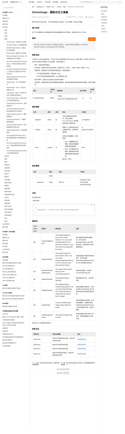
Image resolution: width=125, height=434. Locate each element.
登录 (119, 3)
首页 (33, 13)
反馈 (66, 379)
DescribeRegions (68, 127)
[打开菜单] (3, 3)
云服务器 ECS (14, 8)
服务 (58, 3)
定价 (42, 3)
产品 (25, 3)
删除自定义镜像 (81, 38)
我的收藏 (90, 23)
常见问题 (55, 8)
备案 (102, 3)
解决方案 (32, 3)
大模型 (20, 3)
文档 (98, 3)
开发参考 (39, 8)
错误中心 (38, 329)
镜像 (64, 13)
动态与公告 (63, 8)
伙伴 (53, 3)
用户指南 (31, 8)
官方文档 (5, 8)
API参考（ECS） (50, 13)
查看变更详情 (82, 346)
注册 (112, 3)
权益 (38, 3)
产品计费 (47, 8)
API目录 (59, 13)
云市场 (48, 3)
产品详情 (80, 23)
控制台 (107, 3)
